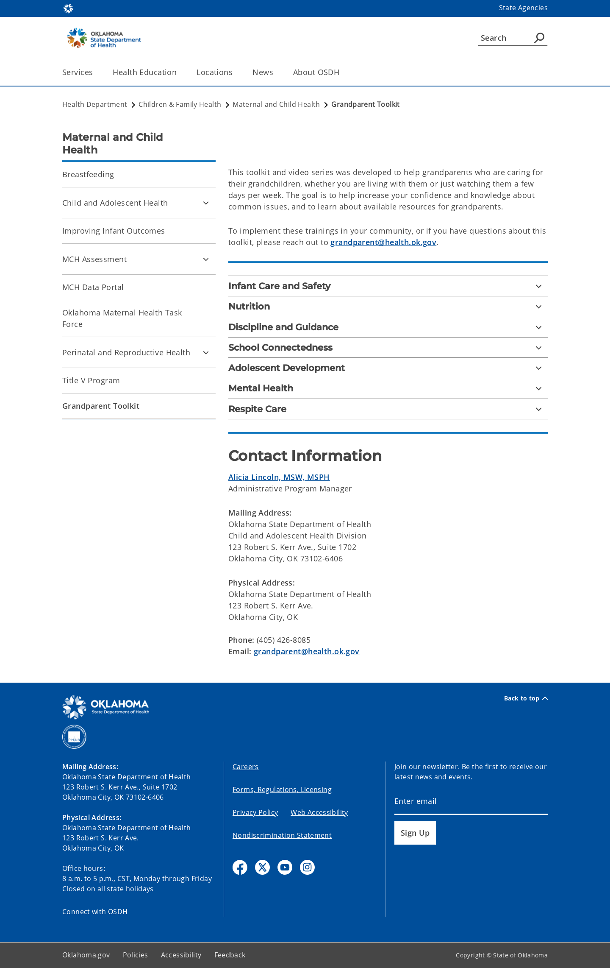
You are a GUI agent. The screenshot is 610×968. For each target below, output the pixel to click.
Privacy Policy (255, 812)
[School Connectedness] (388, 347)
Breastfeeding (88, 174)
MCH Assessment (94, 259)
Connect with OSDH (95, 911)
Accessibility (181, 955)
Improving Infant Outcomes (113, 231)
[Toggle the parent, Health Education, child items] (179, 72)
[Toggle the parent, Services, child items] (95, 72)
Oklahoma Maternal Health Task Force (122, 318)
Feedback (230, 955)
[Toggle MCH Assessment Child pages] (205, 259)
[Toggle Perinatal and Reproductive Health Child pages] (205, 352)
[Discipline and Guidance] (388, 327)
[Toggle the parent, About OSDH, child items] (342, 72)
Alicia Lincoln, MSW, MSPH (279, 477)
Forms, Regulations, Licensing (282, 789)
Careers (246, 766)
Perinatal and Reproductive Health (126, 352)
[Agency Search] (539, 37)
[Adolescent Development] (388, 368)
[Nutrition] (388, 306)
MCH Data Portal (93, 287)
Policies (135, 955)
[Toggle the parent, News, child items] (276, 72)
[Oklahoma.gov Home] (68, 8)
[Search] (513, 37)
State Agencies (523, 7)
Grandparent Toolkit (100, 406)
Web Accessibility (319, 812)
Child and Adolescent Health (115, 203)
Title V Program (91, 380)
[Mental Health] (388, 388)
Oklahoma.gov (86, 955)
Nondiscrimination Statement (282, 835)
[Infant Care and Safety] (388, 286)
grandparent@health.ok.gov (383, 242)
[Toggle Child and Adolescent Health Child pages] (205, 202)
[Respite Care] (388, 409)
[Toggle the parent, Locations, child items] (235, 72)
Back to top (526, 698)
